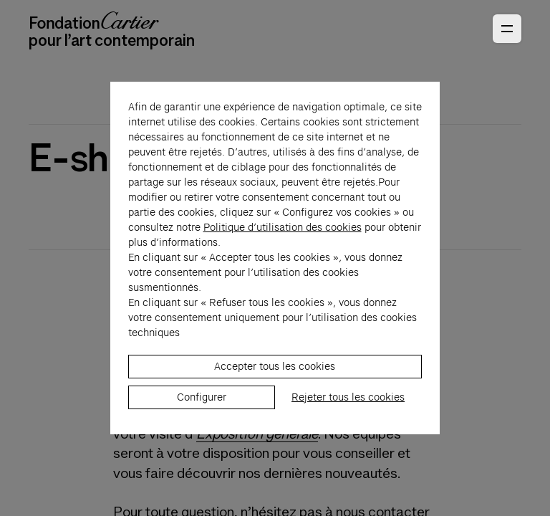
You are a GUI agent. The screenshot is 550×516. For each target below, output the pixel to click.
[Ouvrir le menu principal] (507, 28)
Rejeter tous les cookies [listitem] (348, 420)
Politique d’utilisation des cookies (282, 250)
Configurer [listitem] (201, 420)
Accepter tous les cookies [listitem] (274, 389)
